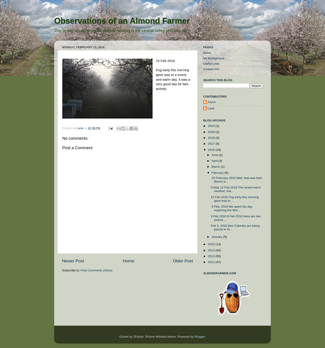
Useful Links (211, 63)
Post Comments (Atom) (96, 270)
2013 (212, 256)
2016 (212, 149)
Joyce (212, 102)
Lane (80, 128)
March (216, 166)
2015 (212, 244)
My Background (213, 58)
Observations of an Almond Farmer (122, 20)
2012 (212, 262)
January (217, 236)
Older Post (183, 261)
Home (128, 261)
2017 (212, 143)
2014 (212, 250)
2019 (212, 132)
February (218, 172)
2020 (212, 126)
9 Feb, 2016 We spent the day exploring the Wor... (231, 208)
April (214, 161)
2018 (212, 138)
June (215, 155)
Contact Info (211, 69)
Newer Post (73, 261)
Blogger (199, 336)
